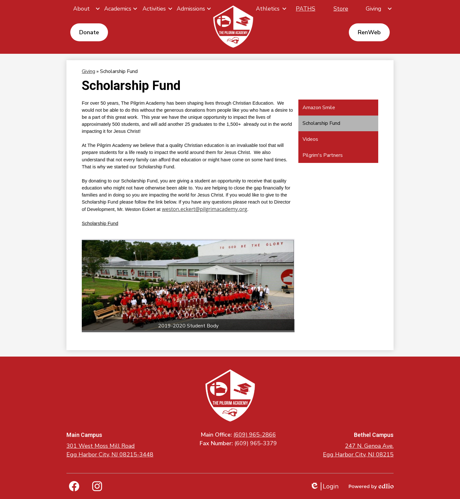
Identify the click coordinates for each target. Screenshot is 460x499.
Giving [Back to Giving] (88, 71)
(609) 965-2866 (255, 435)
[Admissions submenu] (193, 8)
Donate (89, 32)
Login (324, 486)
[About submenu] (84, 8)
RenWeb (369, 32)
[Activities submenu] (156, 8)
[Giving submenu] (376, 8)
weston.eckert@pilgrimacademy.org (204, 209)
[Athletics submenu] (270, 8)
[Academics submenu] (120, 8)
